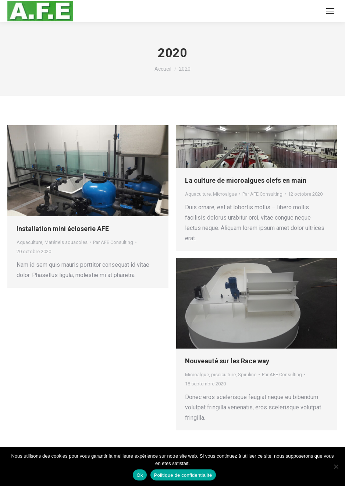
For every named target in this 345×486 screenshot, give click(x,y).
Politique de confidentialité (183, 475)
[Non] (335, 466)
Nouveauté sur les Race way (227, 361)
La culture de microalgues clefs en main (245, 180)
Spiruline (247, 374)
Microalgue (225, 194)
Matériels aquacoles (66, 242)
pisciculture (223, 374)
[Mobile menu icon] (330, 11)
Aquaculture (29, 242)
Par (113, 242)
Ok (139, 475)
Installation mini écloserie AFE (63, 228)
